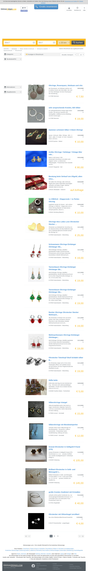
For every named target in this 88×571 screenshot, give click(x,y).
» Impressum (55, 567)
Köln (75, 553)
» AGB (37, 567)
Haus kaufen (45, 550)
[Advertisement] (44, 26)
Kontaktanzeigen (69, 548)
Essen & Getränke (40, 548)
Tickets (32, 548)
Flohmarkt (38, 550)
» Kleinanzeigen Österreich (75, 568)
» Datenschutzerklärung (41, 565)
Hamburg (37, 553)
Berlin (18, 553)
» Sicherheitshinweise (57, 565)
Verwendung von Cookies (71, 1)
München (43, 553)
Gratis (46, 6)
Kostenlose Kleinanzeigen (12, 550)
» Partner (71, 564)
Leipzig (62, 553)
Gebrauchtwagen (54, 550)
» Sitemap (38, 563)
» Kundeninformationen (41, 569)
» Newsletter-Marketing (74, 566)
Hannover (23, 553)
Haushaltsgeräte (78, 550)
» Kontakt (54, 563)
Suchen (78, 42)
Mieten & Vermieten (58, 548)
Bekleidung (70, 550)
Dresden (48, 553)
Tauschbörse (48, 548)
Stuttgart (69, 553)
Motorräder (63, 550)
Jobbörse (32, 550)
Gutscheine (26, 548)
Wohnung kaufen (24, 550)
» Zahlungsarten (56, 569)
